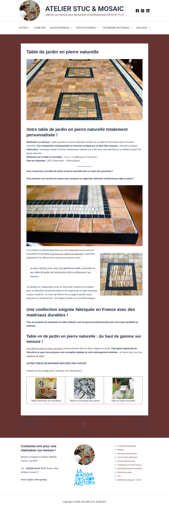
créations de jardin (35, 356)
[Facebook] (137, 10)
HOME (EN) (40, 27)
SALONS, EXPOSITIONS (127, 454)
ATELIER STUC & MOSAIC (84, 9)
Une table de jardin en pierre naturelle (45, 348)
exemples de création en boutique (67, 254)
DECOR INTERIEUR (61, 27)
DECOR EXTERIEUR (87, 27)
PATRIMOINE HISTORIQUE (117, 27)
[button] (70, 27)
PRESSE (120, 450)
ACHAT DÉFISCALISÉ (126, 461)
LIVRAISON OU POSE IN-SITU (129, 465)
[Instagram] (142, 10)
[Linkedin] (148, 10)
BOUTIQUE (143, 27)
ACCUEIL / (24, 27)
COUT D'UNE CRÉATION (127, 457)
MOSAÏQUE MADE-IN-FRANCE (129, 469)
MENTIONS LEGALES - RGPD (129, 480)
